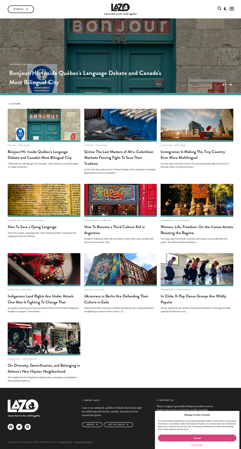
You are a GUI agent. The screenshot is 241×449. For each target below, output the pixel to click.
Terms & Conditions (83, 442)
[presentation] (224, 84)
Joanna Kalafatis (29, 359)
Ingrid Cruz (106, 220)
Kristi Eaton (26, 289)
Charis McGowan (183, 289)
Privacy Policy (197, 445)
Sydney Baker (24, 145)
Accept (197, 438)
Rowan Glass (101, 145)
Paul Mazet (99, 289)
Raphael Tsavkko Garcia (33, 220)
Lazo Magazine (183, 220)
